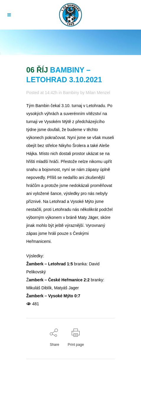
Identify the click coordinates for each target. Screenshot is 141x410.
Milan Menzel (98, 92)
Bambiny (71, 92)
